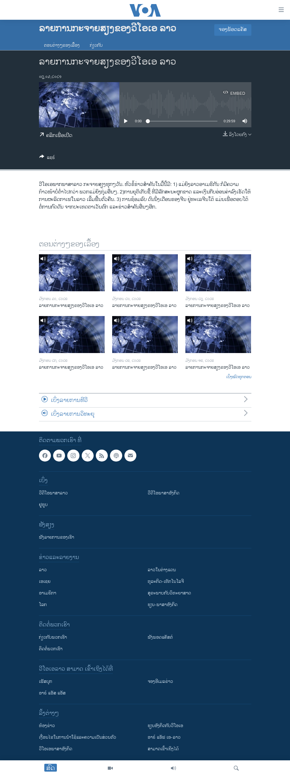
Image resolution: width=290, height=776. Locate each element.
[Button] (47, 158)
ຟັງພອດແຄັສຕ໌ (160, 637)
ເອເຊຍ (45, 581)
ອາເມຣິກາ (47, 593)
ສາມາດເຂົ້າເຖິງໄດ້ (163, 749)
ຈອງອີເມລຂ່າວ (160, 681)
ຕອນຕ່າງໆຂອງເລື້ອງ (62, 45)
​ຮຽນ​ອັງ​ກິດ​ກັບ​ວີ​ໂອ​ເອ (165, 725)
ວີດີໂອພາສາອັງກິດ (163, 493)
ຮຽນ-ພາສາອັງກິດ (163, 604)
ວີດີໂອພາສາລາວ (53, 493)
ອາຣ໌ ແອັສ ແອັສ (52, 693)
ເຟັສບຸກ (45, 681)
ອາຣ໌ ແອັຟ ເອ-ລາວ (164, 737)
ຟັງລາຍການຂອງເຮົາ (56, 537)
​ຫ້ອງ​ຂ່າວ (47, 725)
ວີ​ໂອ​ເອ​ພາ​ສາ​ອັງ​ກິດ (55, 749)
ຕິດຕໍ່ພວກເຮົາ (51, 649)
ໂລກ (43, 604)
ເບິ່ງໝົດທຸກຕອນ (238, 377)
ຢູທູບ (43, 504)
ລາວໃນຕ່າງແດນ (162, 570)
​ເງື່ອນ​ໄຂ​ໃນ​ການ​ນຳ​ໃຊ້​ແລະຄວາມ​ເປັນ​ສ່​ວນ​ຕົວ (77, 737)
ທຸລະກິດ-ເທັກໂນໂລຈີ (166, 581)
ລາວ (43, 570)
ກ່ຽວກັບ (96, 45)
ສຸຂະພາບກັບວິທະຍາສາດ (169, 593)
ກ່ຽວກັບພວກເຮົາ (53, 637)
